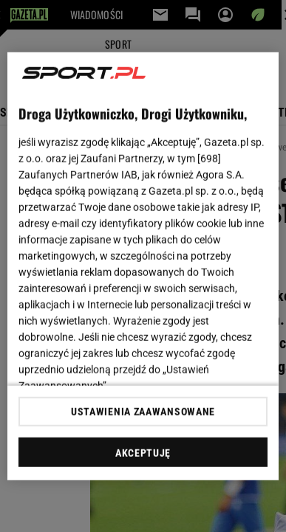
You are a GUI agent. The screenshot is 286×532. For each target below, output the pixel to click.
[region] (143, 266)
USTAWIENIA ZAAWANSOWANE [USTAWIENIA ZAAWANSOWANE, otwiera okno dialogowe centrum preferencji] (143, 412)
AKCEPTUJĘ (143, 453)
